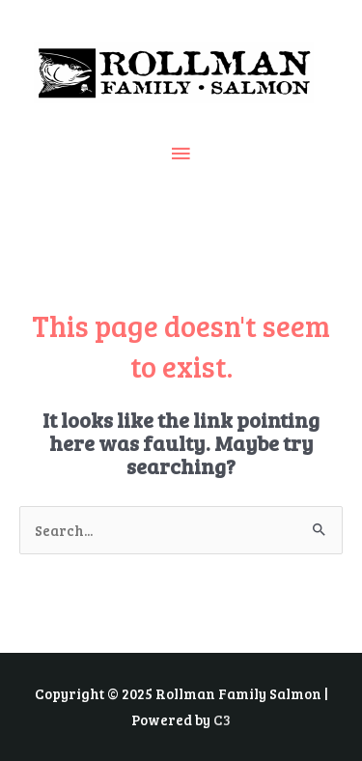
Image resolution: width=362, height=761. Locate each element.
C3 (222, 719)
